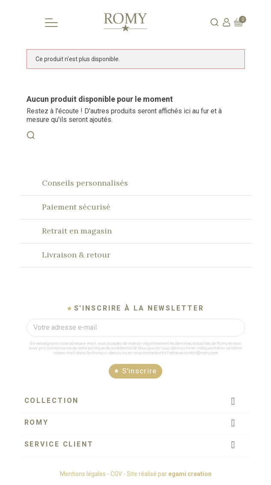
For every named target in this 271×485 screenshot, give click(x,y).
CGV (116, 473)
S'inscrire (139, 371)
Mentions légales (83, 473)
